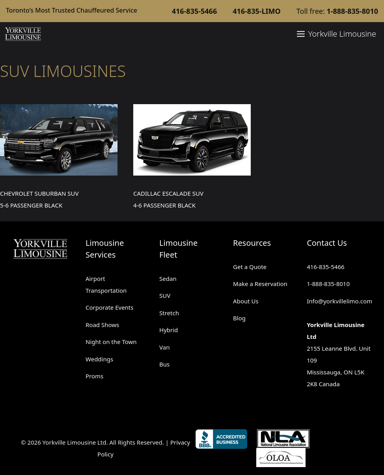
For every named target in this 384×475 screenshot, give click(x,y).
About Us (246, 301)
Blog (239, 318)
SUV (164, 295)
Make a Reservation (260, 284)
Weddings (99, 359)
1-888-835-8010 (328, 284)
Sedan (168, 278)
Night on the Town (111, 342)
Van (164, 347)
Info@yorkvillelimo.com (339, 301)
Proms (94, 376)
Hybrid (168, 330)
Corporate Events (109, 307)
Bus (164, 364)
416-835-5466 (325, 267)
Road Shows (102, 325)
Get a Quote (250, 267)
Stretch (169, 313)
